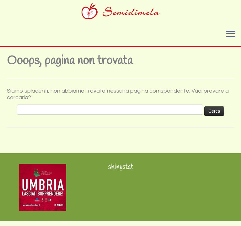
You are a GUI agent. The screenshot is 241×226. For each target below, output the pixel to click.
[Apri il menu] (230, 34)
